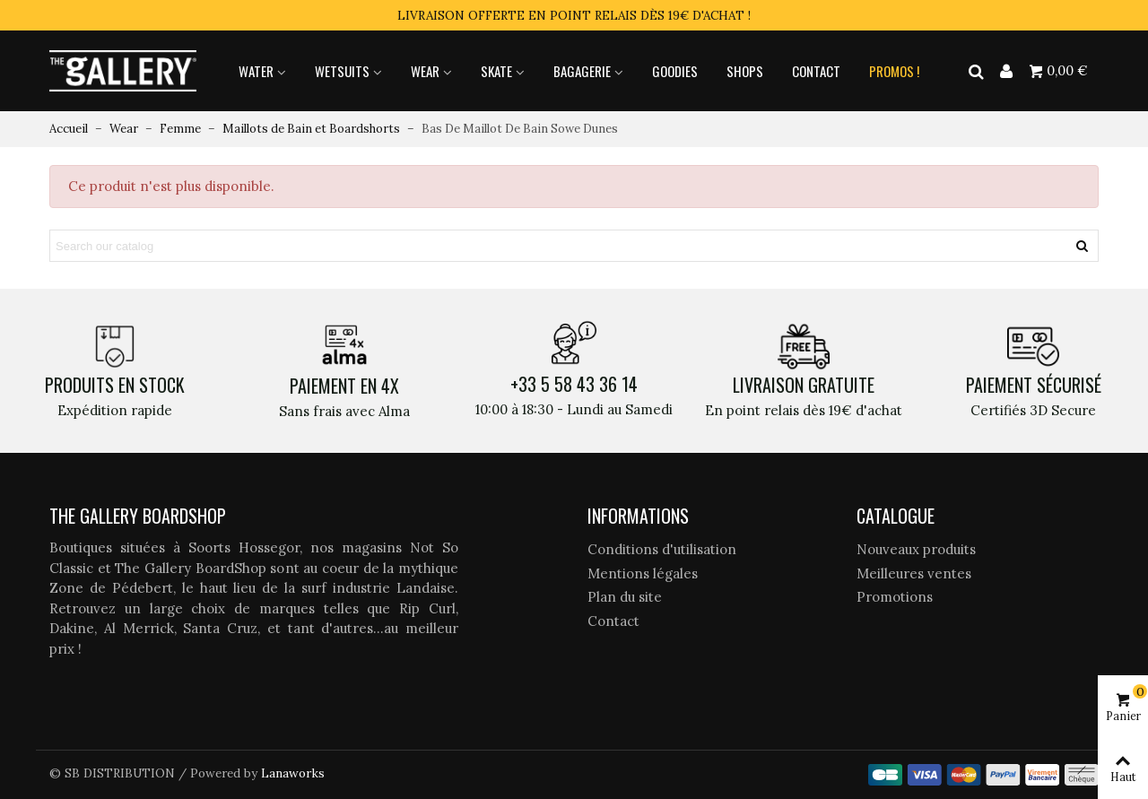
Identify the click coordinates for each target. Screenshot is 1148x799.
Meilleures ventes (914, 573)
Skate (496, 71)
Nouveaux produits (916, 549)
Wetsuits (342, 71)
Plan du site (624, 596)
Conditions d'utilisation (661, 549)
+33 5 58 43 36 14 (574, 383)
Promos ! (894, 71)
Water (256, 71)
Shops (744, 71)
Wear (425, 71)
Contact (816, 71)
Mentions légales (642, 573)
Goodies (675, 71)
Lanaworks (293, 773)
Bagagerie (582, 71)
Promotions (895, 596)
